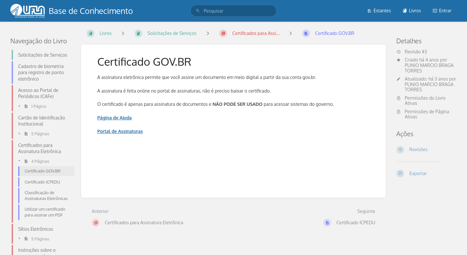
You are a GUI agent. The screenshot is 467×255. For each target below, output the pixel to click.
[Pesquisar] (198, 11)
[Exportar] (426, 173)
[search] (233, 11)
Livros (411, 10)
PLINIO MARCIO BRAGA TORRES (429, 67)
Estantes (379, 10)
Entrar (442, 10)
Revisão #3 (411, 51)
